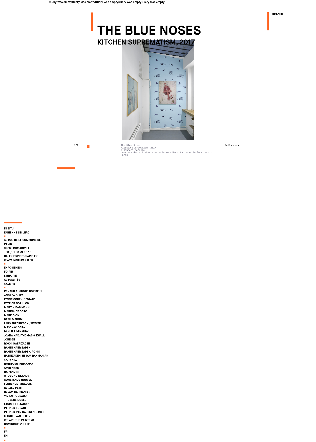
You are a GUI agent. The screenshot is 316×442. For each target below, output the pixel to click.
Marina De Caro (15, 318)
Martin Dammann (17, 314)
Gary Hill (10, 366)
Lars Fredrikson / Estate (22, 330)
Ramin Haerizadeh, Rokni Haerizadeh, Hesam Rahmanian (26, 360)
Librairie (10, 282)
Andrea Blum (13, 302)
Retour (277, 14)
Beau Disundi (13, 326)
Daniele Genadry (16, 338)
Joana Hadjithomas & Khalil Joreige (24, 344)
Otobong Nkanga (16, 383)
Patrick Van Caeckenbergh (24, 419)
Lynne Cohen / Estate (19, 306)
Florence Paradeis (18, 391)
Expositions (13, 274)
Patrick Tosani (15, 415)
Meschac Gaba (14, 334)
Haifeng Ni (11, 379)
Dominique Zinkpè (17, 431)
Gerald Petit (13, 395)
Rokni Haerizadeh (17, 350)
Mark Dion (11, 322)
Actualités (12, 286)
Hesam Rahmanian (17, 399)
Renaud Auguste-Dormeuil (23, 298)
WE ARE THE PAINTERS (19, 427)
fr (5, 438)
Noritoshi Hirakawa (18, 370)
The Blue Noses (15, 407)
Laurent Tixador (16, 411)
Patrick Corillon (16, 310)
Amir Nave (11, 375)
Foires (9, 278)
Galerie (9, 291)
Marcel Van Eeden (17, 423)
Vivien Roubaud (15, 403)
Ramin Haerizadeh (17, 354)
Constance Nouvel (18, 387)
